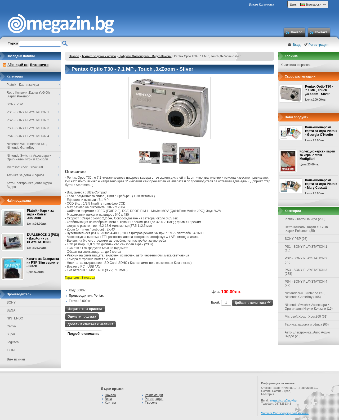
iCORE (11, 350)
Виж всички (39, 65)
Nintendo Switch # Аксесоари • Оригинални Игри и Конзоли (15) (309, 306)
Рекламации (154, 395)
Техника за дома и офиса (99, 56)
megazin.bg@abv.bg (283, 400)
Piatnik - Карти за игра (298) (305, 219)
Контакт (321, 32)
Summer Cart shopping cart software (285, 413)
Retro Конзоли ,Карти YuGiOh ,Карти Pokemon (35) (306, 229)
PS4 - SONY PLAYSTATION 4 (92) (306, 283)
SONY (11, 302)
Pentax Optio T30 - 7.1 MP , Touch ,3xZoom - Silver (319, 90)
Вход (297, 45)
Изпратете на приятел (85, 309)
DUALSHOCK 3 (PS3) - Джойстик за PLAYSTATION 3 (43, 238)
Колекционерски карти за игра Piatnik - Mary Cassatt (321, 183)
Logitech (13, 342)
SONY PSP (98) (296, 239)
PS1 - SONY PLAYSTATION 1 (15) (306, 248)
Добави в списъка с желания (90, 324)
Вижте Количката (261, 4)
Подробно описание (83, 334)
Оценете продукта (82, 316)
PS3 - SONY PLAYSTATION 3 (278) (306, 272)
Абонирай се (17, 65)
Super (11, 334)
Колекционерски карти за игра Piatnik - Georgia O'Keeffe (321, 131)
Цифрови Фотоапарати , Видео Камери (144, 56)
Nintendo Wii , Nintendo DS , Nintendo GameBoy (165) (305, 295)
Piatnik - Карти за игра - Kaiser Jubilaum (40, 214)
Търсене (151, 402)
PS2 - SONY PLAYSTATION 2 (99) (306, 260)
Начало (296, 32)
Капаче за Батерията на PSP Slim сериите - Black (42, 262)
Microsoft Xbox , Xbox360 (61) (306, 316)
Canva (11, 326)
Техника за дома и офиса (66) (307, 324)
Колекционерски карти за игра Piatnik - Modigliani (317, 155)
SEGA (11, 310)
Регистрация (318, 45)
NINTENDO (15, 318)
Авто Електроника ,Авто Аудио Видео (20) (307, 334)
